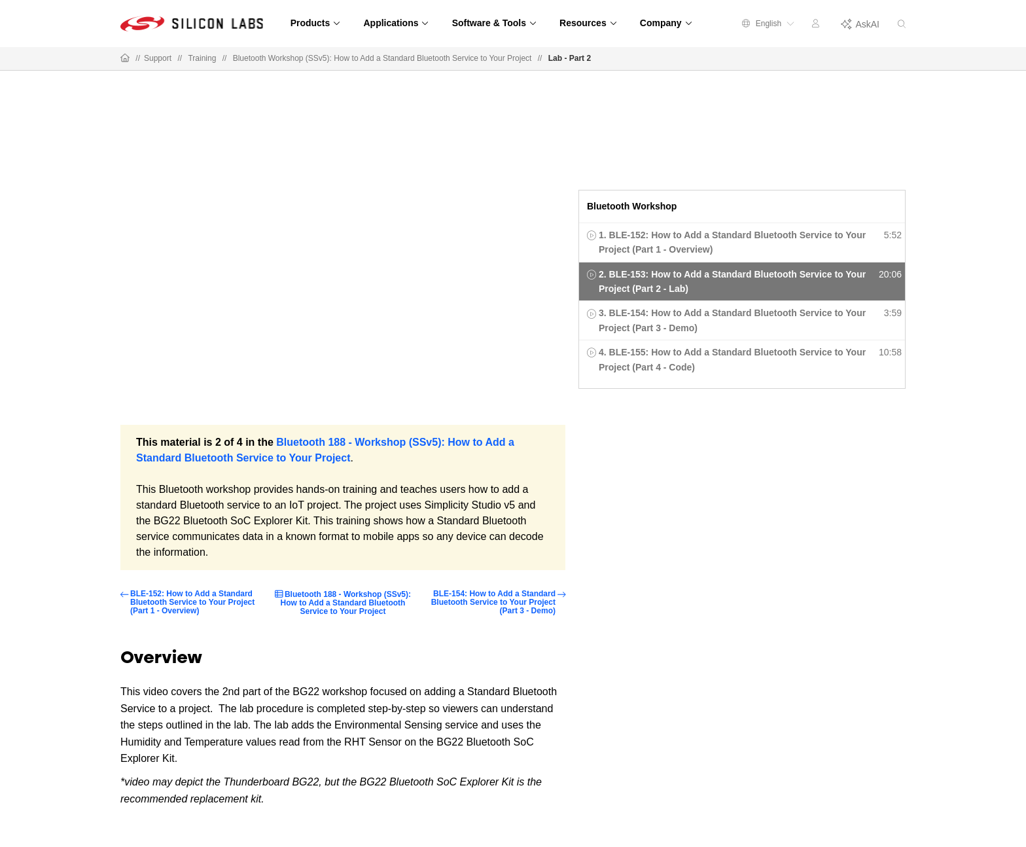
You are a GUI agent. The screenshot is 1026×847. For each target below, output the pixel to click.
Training (202, 58)
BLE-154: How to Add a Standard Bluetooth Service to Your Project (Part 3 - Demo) (493, 602)
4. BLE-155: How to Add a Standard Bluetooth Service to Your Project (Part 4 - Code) (732, 359)
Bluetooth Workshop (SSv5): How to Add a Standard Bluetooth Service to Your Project (382, 58)
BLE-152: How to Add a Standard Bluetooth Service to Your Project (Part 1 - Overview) (192, 602)
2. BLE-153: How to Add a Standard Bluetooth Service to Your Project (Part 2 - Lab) (732, 281)
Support (157, 58)
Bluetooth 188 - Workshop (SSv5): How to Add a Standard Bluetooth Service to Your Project (346, 603)
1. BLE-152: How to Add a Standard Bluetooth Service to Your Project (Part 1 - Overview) (732, 242)
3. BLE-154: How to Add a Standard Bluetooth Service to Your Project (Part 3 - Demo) (732, 320)
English (768, 23)
